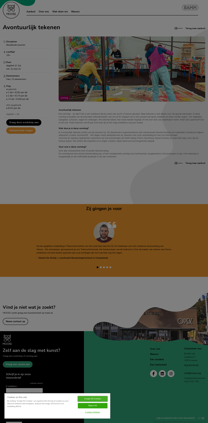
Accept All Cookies (92, 399)
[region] (57, 406)
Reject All (92, 405)
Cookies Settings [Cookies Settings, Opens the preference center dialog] (92, 412)
